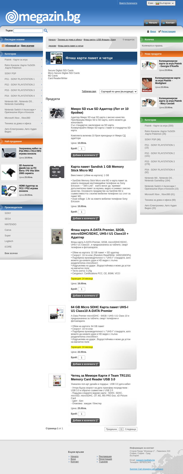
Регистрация (169, 31)
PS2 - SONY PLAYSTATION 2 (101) (160, 154)
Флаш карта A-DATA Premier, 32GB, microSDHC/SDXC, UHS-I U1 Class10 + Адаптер (99, 233)
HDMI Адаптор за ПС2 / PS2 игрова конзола (28, 188)
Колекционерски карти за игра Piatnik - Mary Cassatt (170, 101)
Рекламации (105, 456)
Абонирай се (12, 45)
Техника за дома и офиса (70, 39)
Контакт (170, 22)
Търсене (103, 461)
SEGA (8, 219)
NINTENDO (10, 224)
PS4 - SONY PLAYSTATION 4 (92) (160, 171)
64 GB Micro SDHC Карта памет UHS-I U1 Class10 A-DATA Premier (99, 309)
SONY (8, 213)
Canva (8, 230)
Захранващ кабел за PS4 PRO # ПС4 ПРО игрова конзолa (30, 151)
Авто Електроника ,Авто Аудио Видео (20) (161, 206)
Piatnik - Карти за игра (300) (159, 125)
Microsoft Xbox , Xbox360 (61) (160, 194)
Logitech (9, 241)
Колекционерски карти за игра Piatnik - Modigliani (167, 81)
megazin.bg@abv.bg (145, 460)
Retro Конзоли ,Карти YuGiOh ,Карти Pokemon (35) (160, 132)
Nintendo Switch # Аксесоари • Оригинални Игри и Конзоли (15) (162, 187)
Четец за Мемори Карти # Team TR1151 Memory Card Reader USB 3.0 (101, 377)
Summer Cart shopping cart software (146, 469)
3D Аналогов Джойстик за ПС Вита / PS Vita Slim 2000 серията (29, 169)
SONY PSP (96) (153, 139)
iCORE (8, 246)
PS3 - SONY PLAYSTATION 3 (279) (160, 162)
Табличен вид (89, 91)
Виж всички (27, 45)
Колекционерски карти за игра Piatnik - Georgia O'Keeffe (170, 64)
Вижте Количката (128, 3)
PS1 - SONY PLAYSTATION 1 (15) (160, 146)
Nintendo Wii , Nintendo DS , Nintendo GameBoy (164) (159, 179)
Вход (153, 31)
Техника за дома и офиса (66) (160, 200)
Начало (153, 22)
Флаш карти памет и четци (70, 46)
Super (8, 235)
